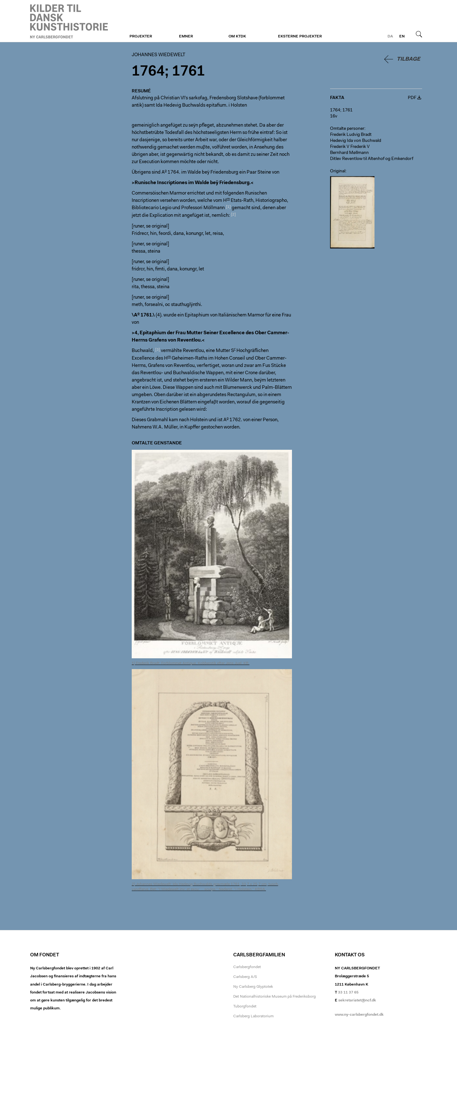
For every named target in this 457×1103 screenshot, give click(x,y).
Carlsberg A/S (245, 977)
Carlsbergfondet (247, 967)
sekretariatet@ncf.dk (357, 1000)
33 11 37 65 (348, 992)
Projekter (140, 36)
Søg (419, 34)
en (402, 36)
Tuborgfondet (244, 1006)
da (390, 36)
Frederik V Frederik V (350, 147)
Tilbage (408, 59)
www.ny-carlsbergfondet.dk (359, 1015)
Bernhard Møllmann (349, 153)
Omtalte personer (347, 129)
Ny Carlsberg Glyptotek (253, 987)
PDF (412, 98)
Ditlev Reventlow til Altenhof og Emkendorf (371, 159)
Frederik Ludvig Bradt (351, 135)
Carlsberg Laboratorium (253, 1016)
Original (337, 171)
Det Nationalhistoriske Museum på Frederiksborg (274, 997)
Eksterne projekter (300, 36)
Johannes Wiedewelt (69, 21)
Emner (186, 36)
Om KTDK (237, 36)
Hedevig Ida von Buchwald (355, 141)
